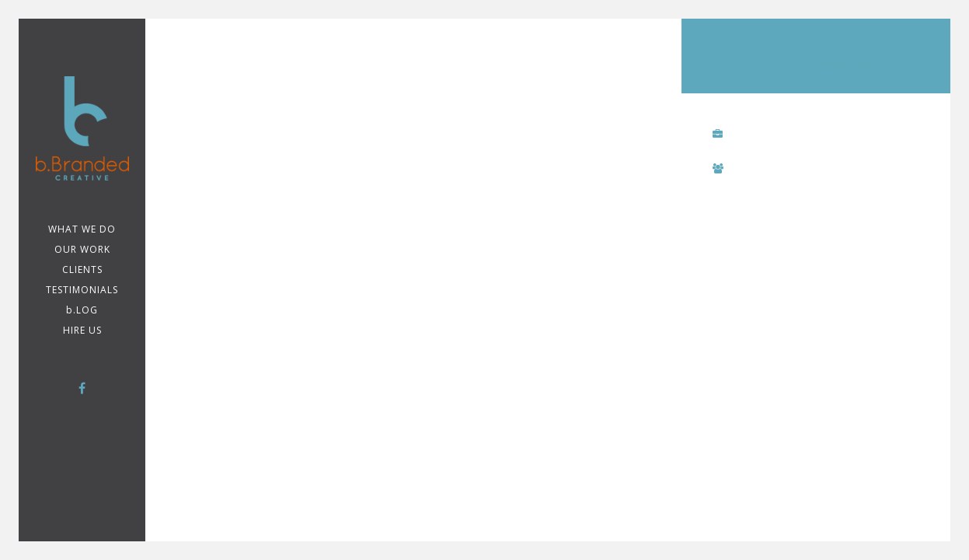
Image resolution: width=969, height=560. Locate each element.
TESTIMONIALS (82, 289)
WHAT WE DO (82, 229)
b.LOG (82, 310)
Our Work (82, 249)
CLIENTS (82, 269)
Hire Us (82, 330)
